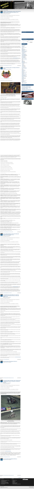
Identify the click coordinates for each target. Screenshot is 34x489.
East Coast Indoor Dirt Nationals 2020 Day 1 (10, 458)
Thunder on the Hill (23, 76)
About (3, 1)
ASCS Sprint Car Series (24, 47)
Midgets (7, 65)
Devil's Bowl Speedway (24, 51)
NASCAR (23, 65)
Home (1, 1)
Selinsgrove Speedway (24, 74)
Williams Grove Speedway (24, 82)
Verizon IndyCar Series (3, 481)
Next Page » (20, 477)
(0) (20, 65)
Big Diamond (23, 49)
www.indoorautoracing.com (15, 286)
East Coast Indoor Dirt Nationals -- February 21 (26, 87)
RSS (13, 1)
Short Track (10, 65)
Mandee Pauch (6, 459)
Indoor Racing (4, 65)
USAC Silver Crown (24, 80)
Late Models (7, 483)
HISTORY (10, 1)
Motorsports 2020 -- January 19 (25, 88)
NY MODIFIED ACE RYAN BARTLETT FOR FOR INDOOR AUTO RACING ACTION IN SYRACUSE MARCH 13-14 (11, 295)
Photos (8, 1)
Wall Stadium (23, 81)
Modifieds (23, 61)
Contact (5, 1)
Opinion (22, 69)
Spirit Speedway (23, 75)
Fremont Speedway (24, 54)
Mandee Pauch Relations (8, 475)
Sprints (5, 483)
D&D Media (23, 50)
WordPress (33, 487)
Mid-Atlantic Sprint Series (24, 59)
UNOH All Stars (23, 78)
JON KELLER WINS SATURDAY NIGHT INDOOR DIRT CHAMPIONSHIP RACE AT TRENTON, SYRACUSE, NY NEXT (12, 381)
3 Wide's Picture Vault (15, 483)
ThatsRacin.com (14, 481)
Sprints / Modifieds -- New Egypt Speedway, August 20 (27, 89)
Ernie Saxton (6, 235)
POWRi (22, 72)
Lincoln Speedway (23, 57)
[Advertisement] (27, 20)
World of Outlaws (23, 83)
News (8, 65)
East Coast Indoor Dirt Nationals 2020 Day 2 (10, 361)
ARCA (22, 64)
